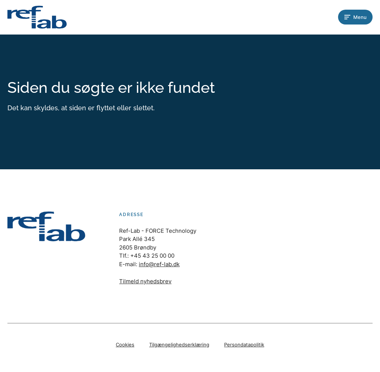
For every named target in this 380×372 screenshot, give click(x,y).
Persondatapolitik (244, 344)
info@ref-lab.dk (159, 264)
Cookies (125, 344)
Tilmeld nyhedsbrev (145, 281)
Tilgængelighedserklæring (179, 344)
